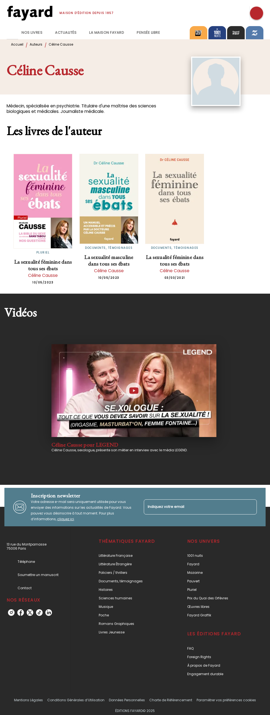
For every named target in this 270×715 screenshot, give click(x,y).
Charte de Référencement (170, 700)
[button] (130, 555)
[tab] (12, 32)
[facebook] (20, 612)
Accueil (17, 44)
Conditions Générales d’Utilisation (75, 700)
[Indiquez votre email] (193, 506)
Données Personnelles (127, 700)
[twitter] (30, 612)
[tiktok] (39, 612)
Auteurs (36, 44)
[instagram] (11, 612)
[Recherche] (256, 13)
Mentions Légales (28, 700)
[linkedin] (48, 612)
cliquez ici (65, 519)
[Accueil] (30, 13)
